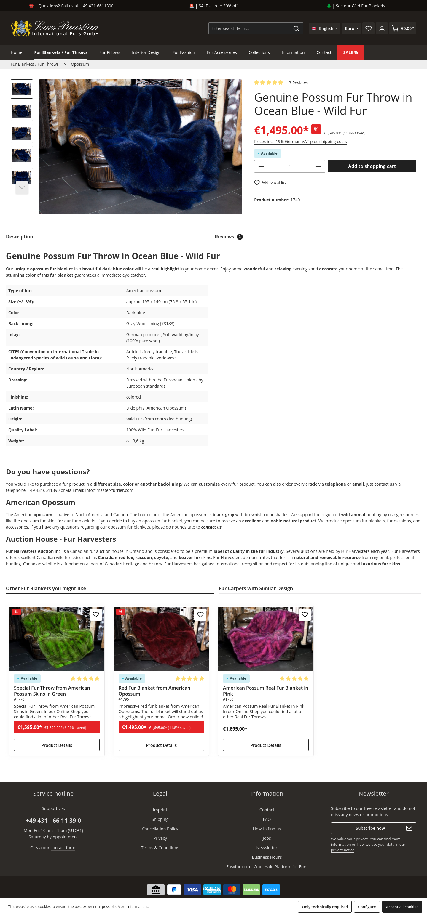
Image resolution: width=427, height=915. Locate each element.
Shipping (160, 819)
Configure (367, 906)
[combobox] (249, 28)
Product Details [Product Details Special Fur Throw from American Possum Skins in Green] (56, 745)
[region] (126, 149)
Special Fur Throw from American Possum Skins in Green (52, 691)
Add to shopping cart (372, 166)
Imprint (160, 810)
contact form (63, 847)
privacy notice (342, 850)
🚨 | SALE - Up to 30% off (213, 6)
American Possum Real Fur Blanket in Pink (265, 691)
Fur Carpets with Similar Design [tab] (256, 588)
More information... (133, 906)
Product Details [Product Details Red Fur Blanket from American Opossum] (161, 745)
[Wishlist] (368, 28)
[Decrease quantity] (261, 166)
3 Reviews (298, 83)
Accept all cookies (402, 906)
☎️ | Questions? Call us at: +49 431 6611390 (71, 6)
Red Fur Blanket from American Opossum (154, 691)
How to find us (267, 828)
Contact (266, 810)
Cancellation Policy (160, 828)
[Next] (22, 187)
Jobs (267, 838)
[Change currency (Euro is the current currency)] (351, 28)
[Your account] (382, 28)
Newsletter (267, 847)
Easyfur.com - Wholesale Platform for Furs (266, 866)
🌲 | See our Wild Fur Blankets (355, 6)
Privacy (160, 838)
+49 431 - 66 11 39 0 (53, 820)
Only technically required (325, 906)
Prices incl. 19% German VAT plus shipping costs (300, 141)
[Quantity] (290, 166)
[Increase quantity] (318, 166)
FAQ (267, 819)
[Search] (296, 28)
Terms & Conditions (160, 847)
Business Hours (267, 857)
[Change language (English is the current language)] (324, 28)
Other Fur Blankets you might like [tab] (46, 588)
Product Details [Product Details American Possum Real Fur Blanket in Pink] (265, 745)
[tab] (108, 237)
